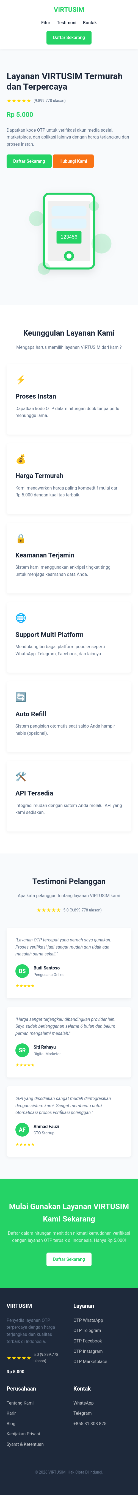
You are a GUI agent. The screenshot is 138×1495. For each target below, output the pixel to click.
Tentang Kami (20, 1403)
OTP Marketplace (90, 1361)
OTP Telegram (87, 1330)
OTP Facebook (87, 1341)
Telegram (82, 1413)
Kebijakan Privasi (23, 1433)
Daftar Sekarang (69, 37)
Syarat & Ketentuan (25, 1444)
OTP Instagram (88, 1351)
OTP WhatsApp (88, 1320)
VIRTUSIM (69, 9)
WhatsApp (83, 1403)
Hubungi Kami (73, 161)
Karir (11, 1413)
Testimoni (66, 22)
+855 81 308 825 (89, 1423)
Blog (11, 1423)
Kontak (90, 22)
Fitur (45, 22)
